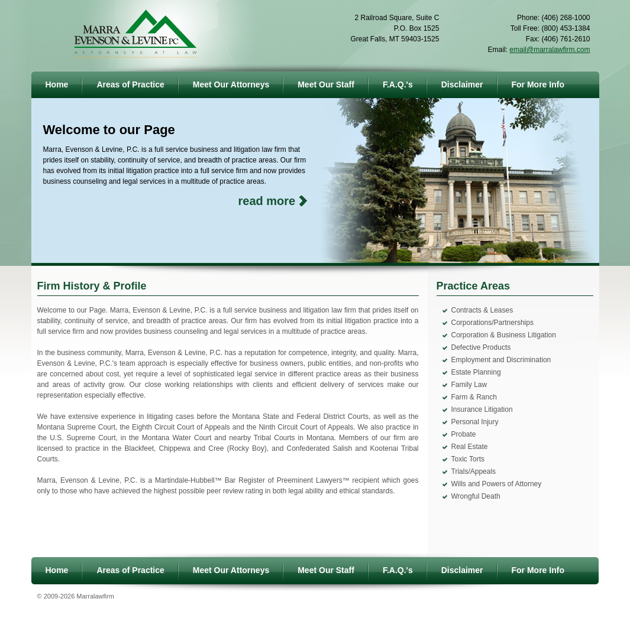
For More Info (538, 84)
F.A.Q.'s (398, 84)
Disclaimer (462, 84)
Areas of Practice (130, 84)
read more (267, 200)
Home (57, 84)
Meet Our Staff (326, 84)
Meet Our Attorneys (231, 84)
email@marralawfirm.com (549, 49)
